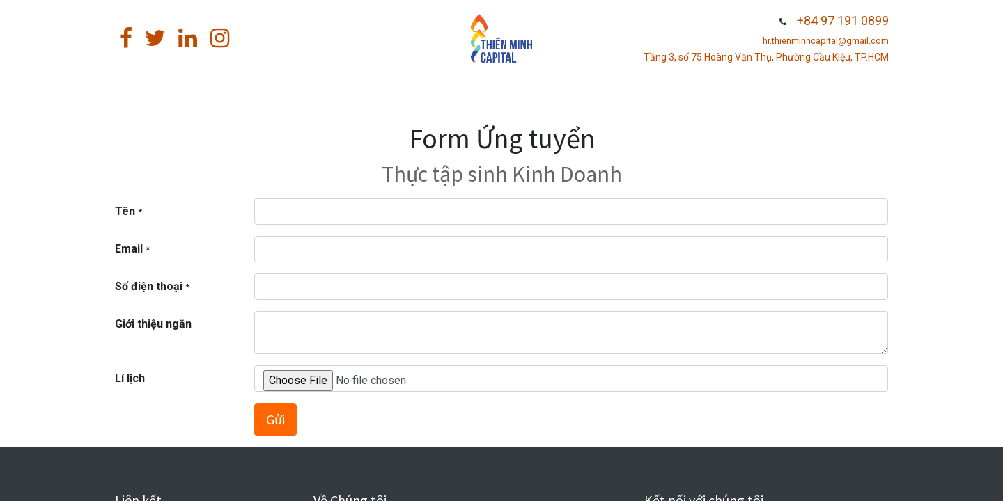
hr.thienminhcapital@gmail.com (825, 40)
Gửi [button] (275, 419)
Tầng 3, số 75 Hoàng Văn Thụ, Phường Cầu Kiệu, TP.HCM (765, 57)
